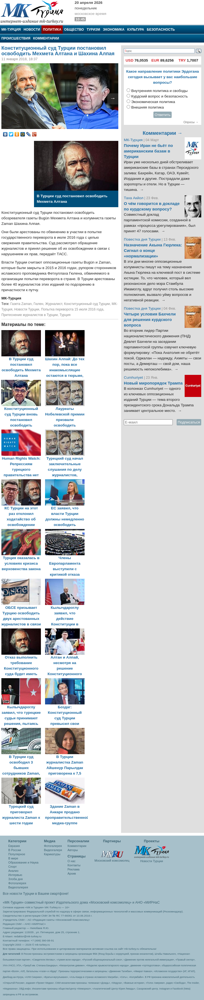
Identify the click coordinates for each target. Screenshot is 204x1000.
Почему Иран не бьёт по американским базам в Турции (148, 151)
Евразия (14, 846)
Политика (52, 29)
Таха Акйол (133, 198)
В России (14, 850)
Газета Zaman (21, 304)
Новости (31, 29)
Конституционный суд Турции (87, 304)
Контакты (73, 865)
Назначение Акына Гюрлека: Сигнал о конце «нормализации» (153, 250)
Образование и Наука (23, 862)
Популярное (16, 854)
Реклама (73, 869)
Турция (64, 315)
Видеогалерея (18, 887)
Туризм (93, 29)
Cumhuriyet (134, 377)
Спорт (12, 866)
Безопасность (161, 29)
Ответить (163, 115)
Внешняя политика (147, 107)
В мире (13, 858)
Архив (71, 873)
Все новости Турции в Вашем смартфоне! (36, 894)
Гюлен (38, 304)
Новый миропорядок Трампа (153, 383)
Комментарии (46, 38)
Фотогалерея (17, 883)
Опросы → (191, 122)
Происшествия (15, 38)
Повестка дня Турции (143, 239)
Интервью (15, 875)
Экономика (113, 29)
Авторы (72, 850)
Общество (74, 29)
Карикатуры (52, 854)
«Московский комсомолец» (110, 902)
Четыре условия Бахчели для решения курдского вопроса (150, 319)
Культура (135, 29)
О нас (71, 861)
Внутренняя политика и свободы (159, 91)
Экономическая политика (153, 102)
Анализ (13, 870)
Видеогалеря (53, 850)
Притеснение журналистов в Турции (29, 315)
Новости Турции (26, 309)
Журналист (53, 304)
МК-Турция (11, 29)
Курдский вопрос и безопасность (159, 96)
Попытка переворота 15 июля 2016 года (72, 309)
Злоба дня (15, 879)
